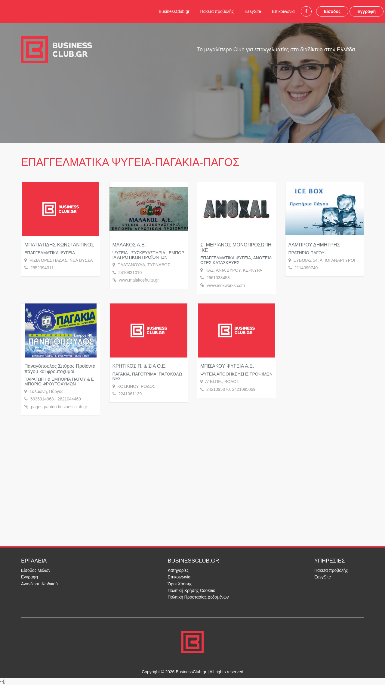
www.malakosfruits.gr (139, 280)
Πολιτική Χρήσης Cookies (191, 590)
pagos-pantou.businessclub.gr (59, 406)
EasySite (253, 11)
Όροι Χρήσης (180, 583)
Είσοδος (332, 11)
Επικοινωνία (283, 11)
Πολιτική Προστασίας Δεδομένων (198, 597)
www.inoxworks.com (226, 285)
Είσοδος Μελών (36, 570)
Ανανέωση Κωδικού (39, 583)
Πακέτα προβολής (217, 11)
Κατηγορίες (178, 570)
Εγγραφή (366, 11)
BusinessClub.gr (174, 11)
